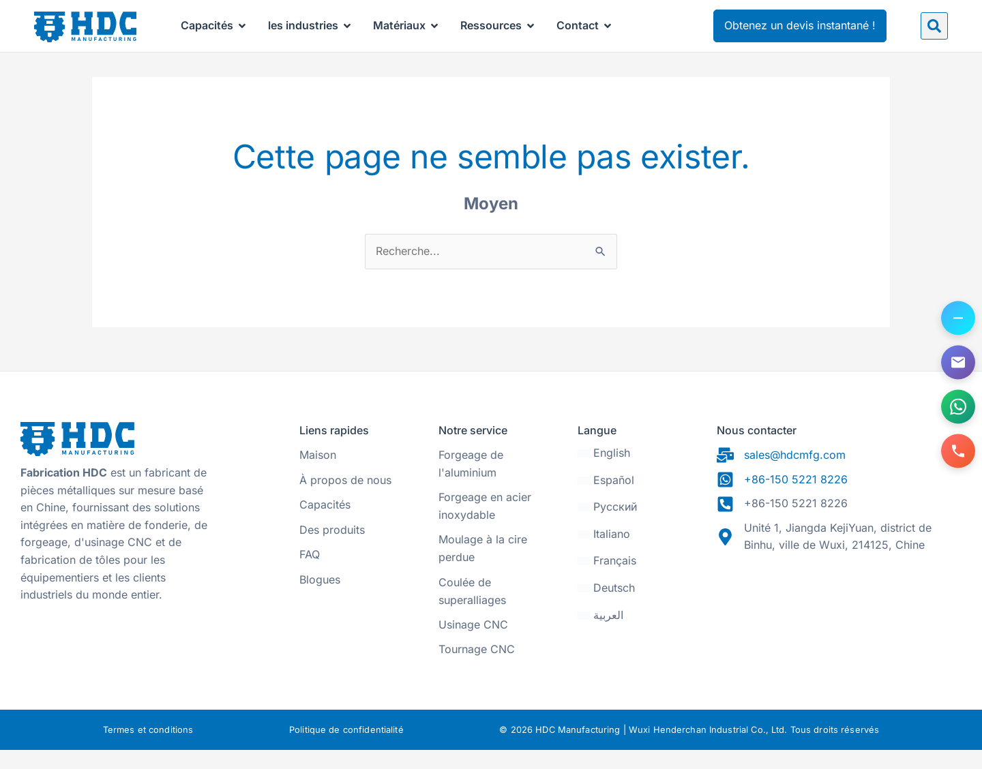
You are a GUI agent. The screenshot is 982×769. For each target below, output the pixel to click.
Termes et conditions (148, 749)
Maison (317, 474)
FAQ (309, 573)
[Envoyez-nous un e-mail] (958, 363)
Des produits (332, 549)
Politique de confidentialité (346, 749)
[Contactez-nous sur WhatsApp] (958, 407)
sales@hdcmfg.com (795, 474)
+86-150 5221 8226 (796, 498)
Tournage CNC (476, 668)
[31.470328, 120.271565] (839, 614)
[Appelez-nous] (958, 451)
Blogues (319, 598)
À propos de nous (345, 499)
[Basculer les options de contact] (958, 318)
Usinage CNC (473, 643)
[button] (934, 26)
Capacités (325, 523)
